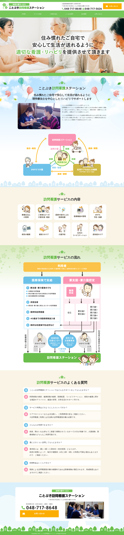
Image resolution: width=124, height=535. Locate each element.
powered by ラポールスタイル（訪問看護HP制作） (80, 533)
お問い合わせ (98, 14)
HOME (24, 14)
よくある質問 (69, 14)
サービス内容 (37, 14)
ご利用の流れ (53, 14)
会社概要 (83, 14)
